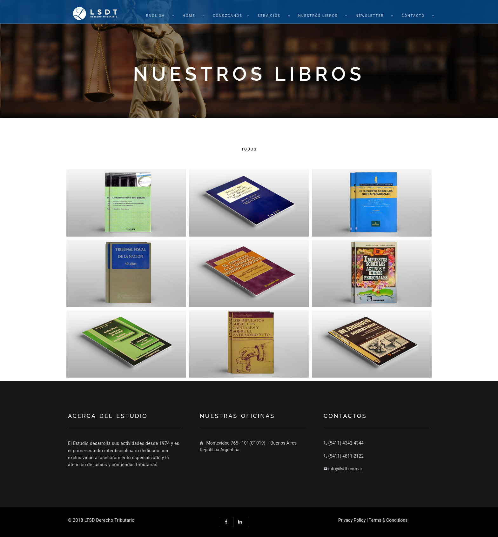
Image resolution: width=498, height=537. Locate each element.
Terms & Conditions (388, 520)
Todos (249, 149)
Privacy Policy (352, 520)
